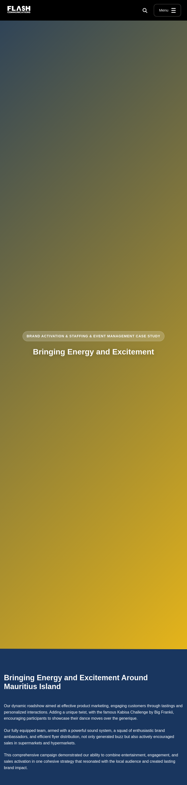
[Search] (145, 10)
